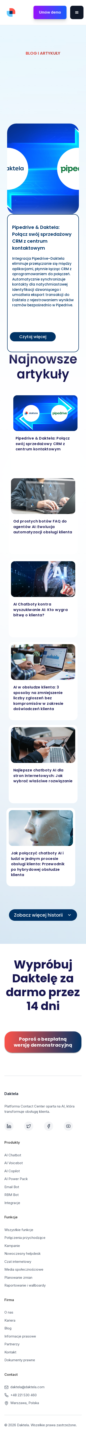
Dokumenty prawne (19, 1360)
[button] (76, 12)
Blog (7, 1328)
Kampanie (12, 1245)
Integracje (12, 1203)
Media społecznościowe (23, 1269)
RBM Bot (11, 1195)
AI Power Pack (16, 1179)
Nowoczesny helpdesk (22, 1253)
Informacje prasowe (20, 1336)
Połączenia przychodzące (24, 1237)
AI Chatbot (12, 1155)
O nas (8, 1312)
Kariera (9, 1320)
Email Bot (11, 1187)
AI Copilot (12, 1171)
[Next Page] (43, 915)
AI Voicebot (13, 1163)
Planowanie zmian (18, 1277)
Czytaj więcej (32, 337)
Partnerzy (11, 1344)
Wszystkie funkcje (18, 1230)
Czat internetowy (17, 1261)
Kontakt (10, 1352)
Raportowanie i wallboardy (25, 1285)
